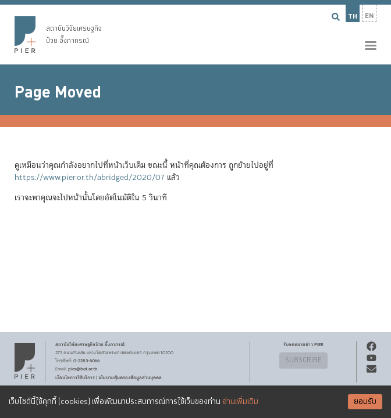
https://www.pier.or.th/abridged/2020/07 (90, 177)
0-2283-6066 (86, 360)
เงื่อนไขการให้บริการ (75, 377)
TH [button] (352, 16)
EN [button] (369, 15)
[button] (195, 32)
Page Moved (58, 92)
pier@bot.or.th (83, 369)
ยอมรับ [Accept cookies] (365, 402)
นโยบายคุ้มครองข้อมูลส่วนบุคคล (130, 377)
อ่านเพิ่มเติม (240, 402)
